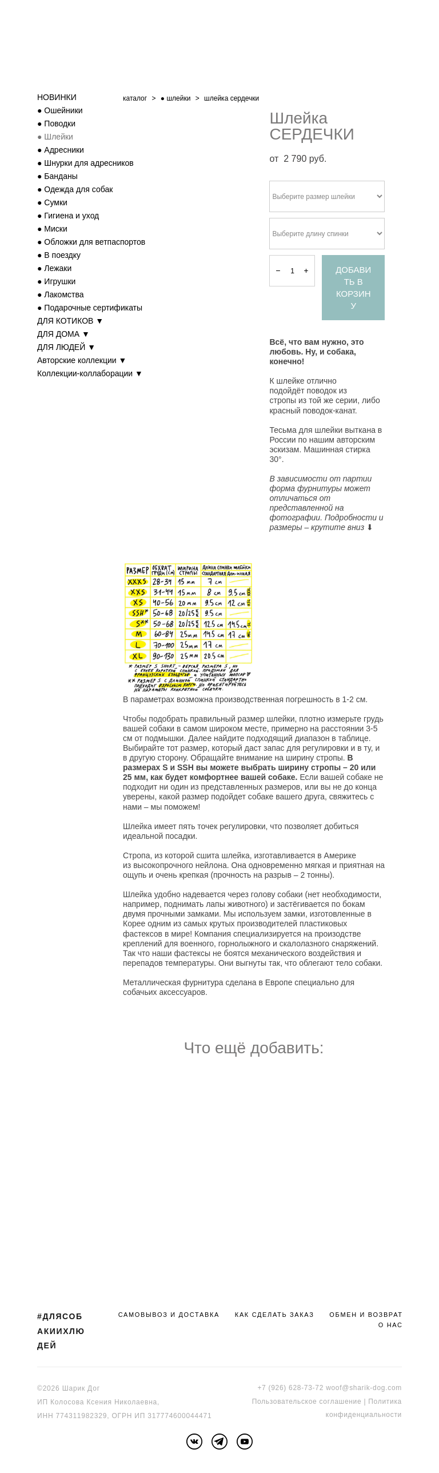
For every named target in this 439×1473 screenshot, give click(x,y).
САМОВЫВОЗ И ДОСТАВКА (169, 1314)
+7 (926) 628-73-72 (290, 1388)
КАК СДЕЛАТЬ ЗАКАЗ (274, 1314)
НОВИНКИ (57, 97)
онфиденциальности (365, 1415)
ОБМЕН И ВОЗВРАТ (365, 1314)
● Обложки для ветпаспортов (91, 241)
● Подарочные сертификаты (89, 307)
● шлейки (176, 98)
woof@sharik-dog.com (364, 1388)
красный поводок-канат (311, 410)
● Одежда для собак (75, 189)
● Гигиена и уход (68, 215)
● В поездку (59, 255)
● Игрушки (56, 281)
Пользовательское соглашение (307, 1402)
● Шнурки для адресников (85, 163)
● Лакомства (60, 294)
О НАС (390, 1324)
